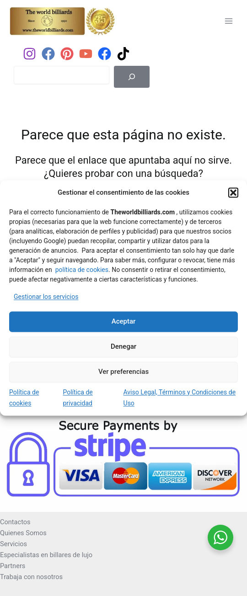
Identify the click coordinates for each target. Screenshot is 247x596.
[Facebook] (48, 53)
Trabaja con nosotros (31, 577)
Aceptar (124, 322)
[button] (233, 192)
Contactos (15, 522)
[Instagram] (29, 53)
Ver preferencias (123, 372)
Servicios (13, 544)
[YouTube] (85, 53)
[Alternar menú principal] (229, 20)
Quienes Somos (23, 533)
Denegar (123, 347)
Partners (12, 566)
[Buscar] (132, 77)
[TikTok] (123, 53)
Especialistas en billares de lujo (46, 555)
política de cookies (81, 269)
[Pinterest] (67, 53)
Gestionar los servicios (46, 296)
